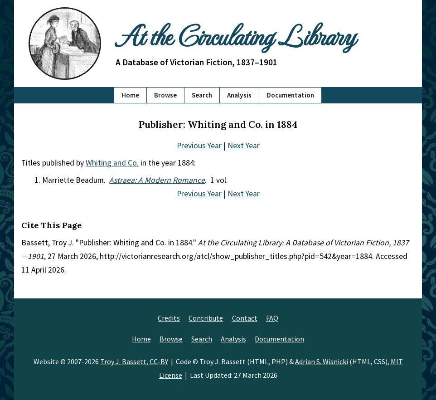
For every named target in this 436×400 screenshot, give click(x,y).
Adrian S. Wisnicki (321, 361)
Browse (165, 95)
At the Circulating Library (235, 35)
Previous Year (199, 146)
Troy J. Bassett (123, 361)
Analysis (239, 95)
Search (202, 95)
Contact (244, 317)
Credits (169, 317)
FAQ (272, 317)
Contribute (206, 317)
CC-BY (159, 361)
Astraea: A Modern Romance (157, 180)
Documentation (290, 95)
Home (130, 95)
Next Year (244, 146)
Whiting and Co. (112, 163)
